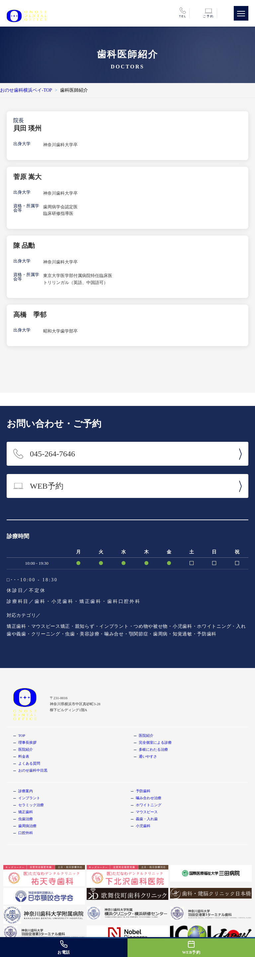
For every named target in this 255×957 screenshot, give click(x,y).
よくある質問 (29, 763)
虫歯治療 (25, 819)
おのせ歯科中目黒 (32, 770)
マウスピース (147, 812)
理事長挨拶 (27, 742)
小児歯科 (143, 826)
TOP (21, 735)
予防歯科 (143, 791)
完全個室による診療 (155, 742)
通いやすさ (148, 756)
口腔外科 (25, 833)
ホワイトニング (148, 805)
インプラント (29, 798)
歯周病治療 (27, 826)
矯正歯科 (25, 812)
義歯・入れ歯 (147, 819)
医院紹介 (25, 749)
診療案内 (25, 791)
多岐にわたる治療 (153, 749)
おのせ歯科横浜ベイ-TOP (26, 90)
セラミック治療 (31, 805)
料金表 (23, 756)
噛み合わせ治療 (148, 798)
